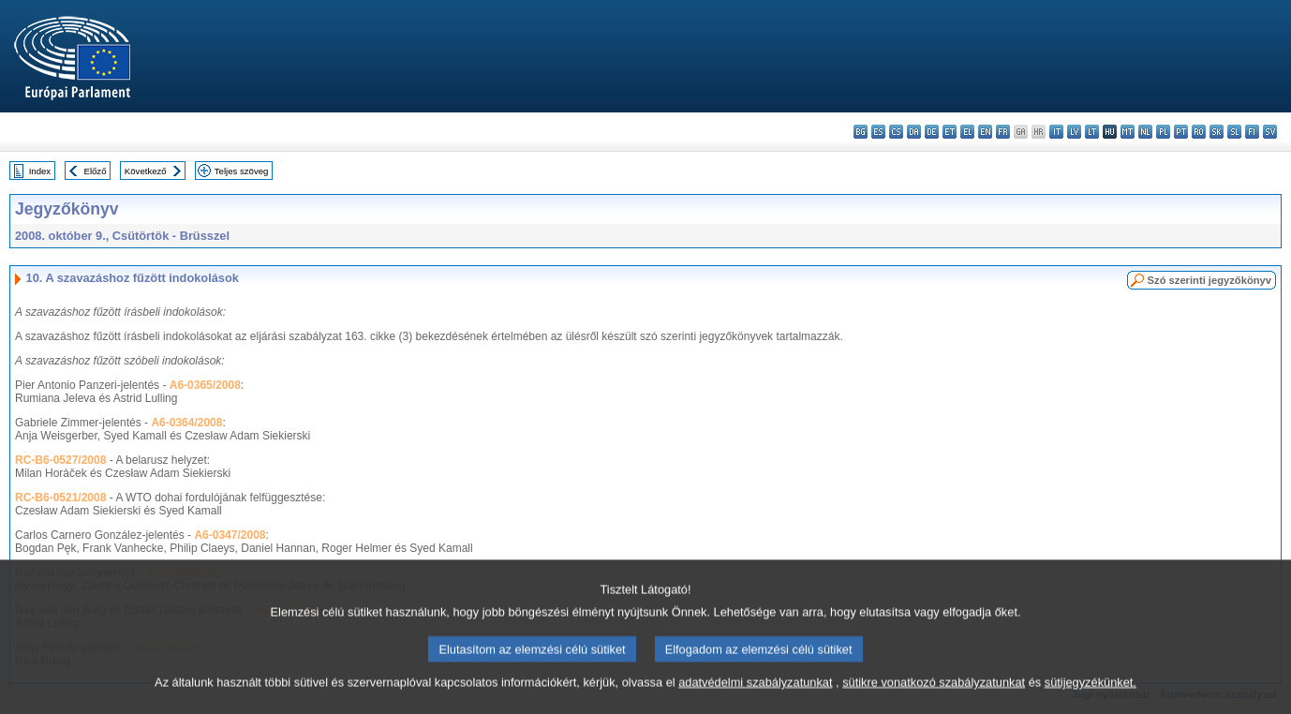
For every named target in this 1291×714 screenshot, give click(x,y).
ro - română (1199, 132)
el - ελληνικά (967, 132)
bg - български (860, 132)
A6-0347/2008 (229, 535)
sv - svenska (1270, 132)
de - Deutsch (932, 132)
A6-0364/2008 (186, 422)
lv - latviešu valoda (1074, 132)
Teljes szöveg (242, 171)
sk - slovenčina (1216, 132)
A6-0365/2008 (205, 385)
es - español (878, 132)
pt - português (1181, 132)
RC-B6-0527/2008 (60, 460)
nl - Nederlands (1145, 132)
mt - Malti (1127, 132)
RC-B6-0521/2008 (60, 497)
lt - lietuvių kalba (1092, 132)
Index (40, 171)
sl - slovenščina (1234, 132)
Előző (95, 171)
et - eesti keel (949, 132)
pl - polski (1163, 132)
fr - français (1003, 132)
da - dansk (914, 132)
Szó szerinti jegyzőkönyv (1209, 280)
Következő (146, 171)
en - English (985, 132)
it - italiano (1056, 132)
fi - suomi (1252, 132)
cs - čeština (896, 132)
